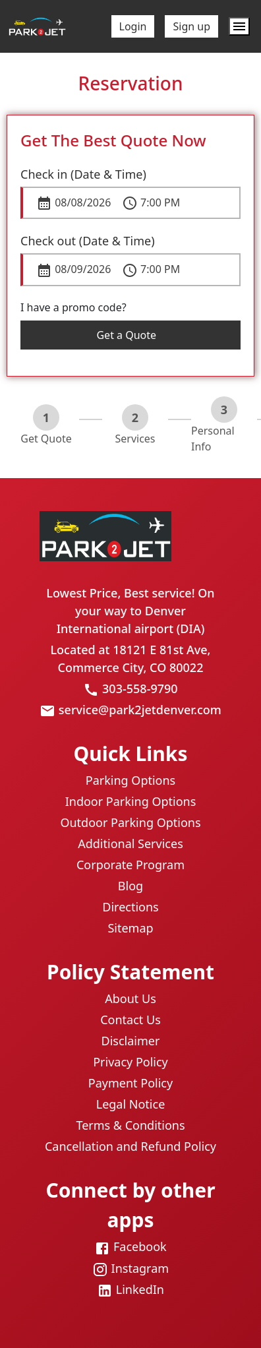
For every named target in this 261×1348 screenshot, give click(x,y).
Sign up (191, 26)
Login (133, 26)
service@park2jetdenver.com (140, 710)
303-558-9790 (140, 688)
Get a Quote (130, 335)
